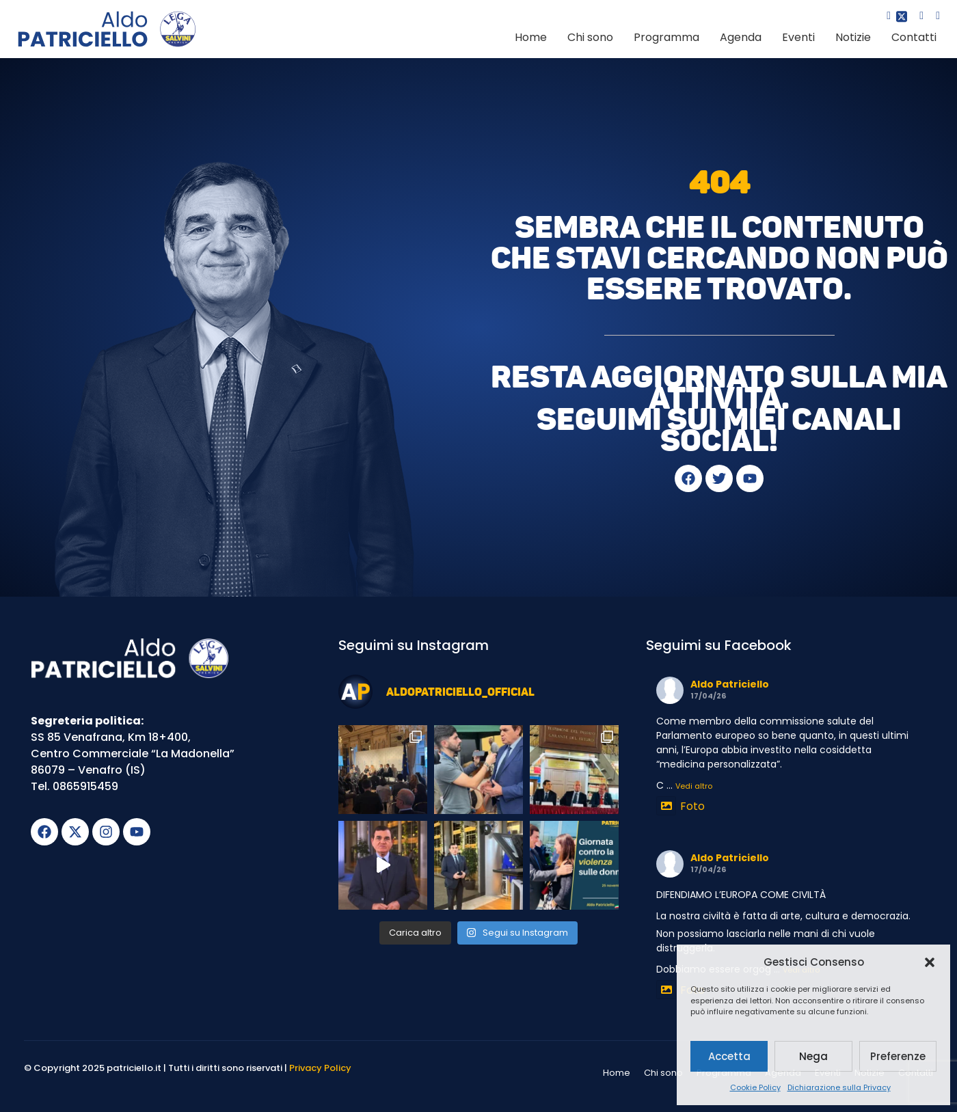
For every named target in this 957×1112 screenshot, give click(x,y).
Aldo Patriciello (729, 684)
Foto (680, 806)
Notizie (853, 37)
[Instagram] (917, 17)
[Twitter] (900, 17)
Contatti (913, 37)
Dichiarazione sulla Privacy (839, 1087)
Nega (813, 1056)
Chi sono (590, 37)
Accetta (729, 1056)
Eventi (798, 37)
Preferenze (898, 1056)
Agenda (740, 37)
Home (531, 37)
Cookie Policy (755, 1087)
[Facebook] (884, 17)
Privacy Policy (320, 1067)
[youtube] (933, 17)
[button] (929, 962)
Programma (666, 37)
